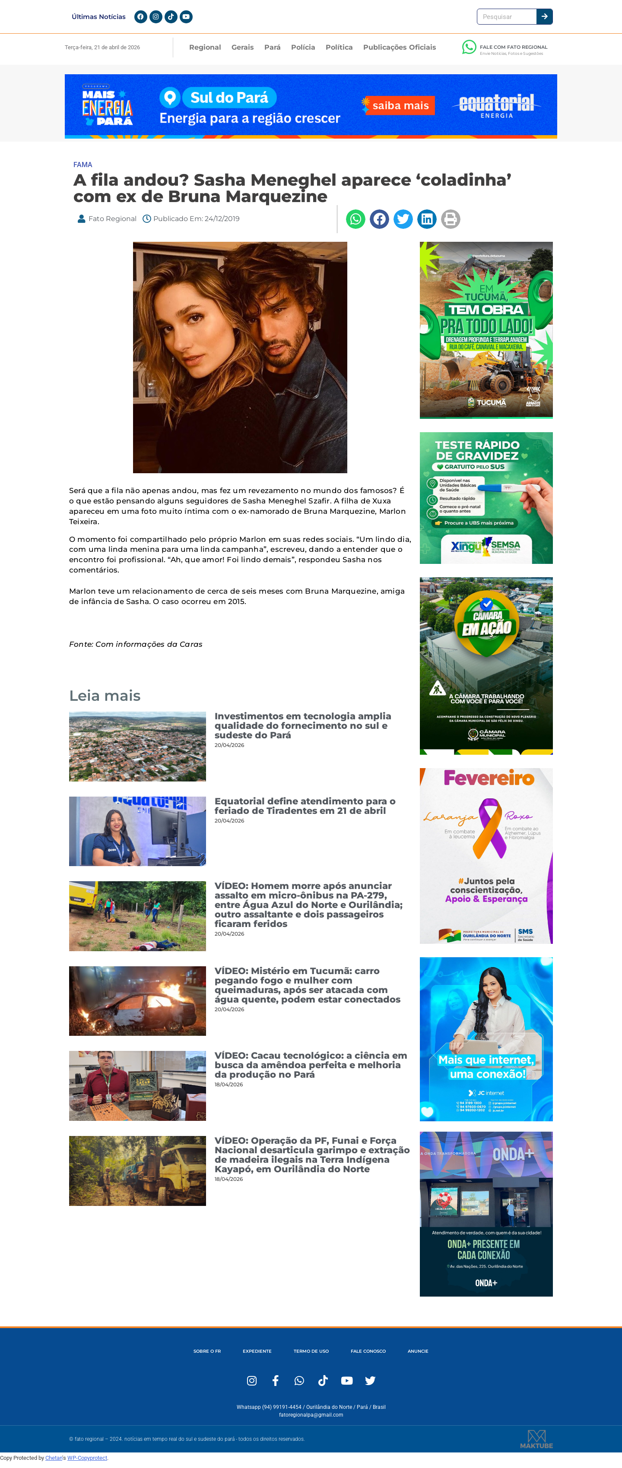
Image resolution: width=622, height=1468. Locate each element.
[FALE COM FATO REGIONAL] (469, 52)
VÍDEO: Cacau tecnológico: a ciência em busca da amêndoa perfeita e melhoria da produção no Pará (311, 1070)
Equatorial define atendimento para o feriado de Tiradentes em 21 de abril (305, 811)
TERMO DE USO (310, 1356)
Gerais (243, 52)
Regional (205, 52)
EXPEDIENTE (247, 1356)
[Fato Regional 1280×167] (311, 141)
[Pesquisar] (544, 19)
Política (339, 52)
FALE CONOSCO (377, 1356)
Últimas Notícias (99, 19)
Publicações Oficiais (399, 52)
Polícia (303, 52)
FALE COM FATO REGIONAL (514, 52)
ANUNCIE (437, 1356)
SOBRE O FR (188, 1356)
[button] (355, 224)
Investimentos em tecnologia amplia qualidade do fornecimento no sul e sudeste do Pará (303, 731)
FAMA (82, 170)
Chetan (53, 1463)
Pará (272, 52)
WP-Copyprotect (87, 1463)
